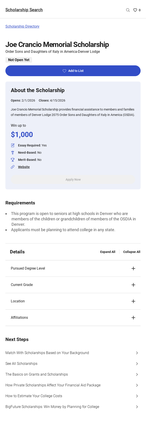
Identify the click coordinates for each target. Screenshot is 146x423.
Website (24, 167)
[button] (73, 268)
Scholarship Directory (22, 26)
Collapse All (131, 252)
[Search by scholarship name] (128, 10)
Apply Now (73, 179)
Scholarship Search (24, 9)
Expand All (107, 252)
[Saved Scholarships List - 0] (137, 10)
